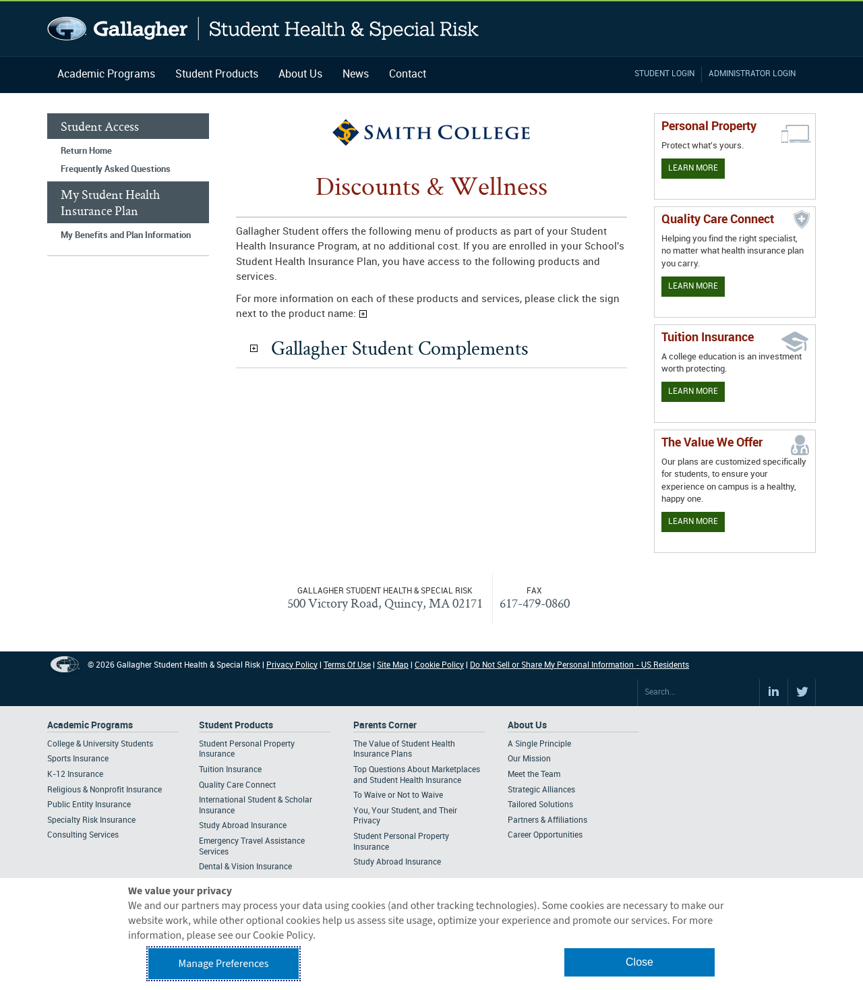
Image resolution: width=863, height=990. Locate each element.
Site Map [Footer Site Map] (393, 665)
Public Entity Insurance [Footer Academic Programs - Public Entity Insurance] (89, 804)
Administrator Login (752, 73)
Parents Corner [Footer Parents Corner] (385, 725)
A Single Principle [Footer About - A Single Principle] (539, 744)
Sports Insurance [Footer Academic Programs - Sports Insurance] (78, 759)
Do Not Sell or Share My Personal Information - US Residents (579, 665)
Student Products (216, 74)
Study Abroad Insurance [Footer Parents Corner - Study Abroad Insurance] (397, 862)
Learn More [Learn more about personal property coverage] (693, 168)
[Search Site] (698, 692)
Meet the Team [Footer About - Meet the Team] (534, 774)
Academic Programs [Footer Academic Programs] (90, 725)
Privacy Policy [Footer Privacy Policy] (292, 665)
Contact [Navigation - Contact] (407, 74)
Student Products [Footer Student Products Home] (236, 725)
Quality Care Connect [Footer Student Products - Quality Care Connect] (237, 785)
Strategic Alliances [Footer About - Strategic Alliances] (541, 790)
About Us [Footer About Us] (527, 725)
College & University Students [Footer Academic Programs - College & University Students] (100, 744)
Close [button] (639, 962)
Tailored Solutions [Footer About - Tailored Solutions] (540, 804)
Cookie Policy (439, 665)
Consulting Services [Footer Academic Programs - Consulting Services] (83, 835)
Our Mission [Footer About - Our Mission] (529, 759)
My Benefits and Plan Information (126, 235)
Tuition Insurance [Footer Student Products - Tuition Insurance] (230, 769)
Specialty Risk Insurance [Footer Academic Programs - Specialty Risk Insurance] (91, 820)
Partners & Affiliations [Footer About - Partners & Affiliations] (547, 820)
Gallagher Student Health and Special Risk (263, 28)
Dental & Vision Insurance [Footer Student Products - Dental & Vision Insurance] (245, 867)
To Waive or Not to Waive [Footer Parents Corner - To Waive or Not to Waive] (398, 795)
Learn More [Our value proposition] (693, 521)
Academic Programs (106, 74)
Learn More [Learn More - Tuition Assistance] (693, 391)
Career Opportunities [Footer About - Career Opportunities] (545, 835)
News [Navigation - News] (356, 74)
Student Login (664, 73)
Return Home (86, 151)
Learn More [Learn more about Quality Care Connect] (693, 286)
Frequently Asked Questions (116, 169)
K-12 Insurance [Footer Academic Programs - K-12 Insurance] (75, 774)
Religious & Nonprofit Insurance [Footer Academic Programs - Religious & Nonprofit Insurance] (104, 790)
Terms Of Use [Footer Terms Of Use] (347, 665)
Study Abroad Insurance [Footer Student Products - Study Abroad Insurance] (243, 825)
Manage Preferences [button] (224, 963)
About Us (300, 74)
